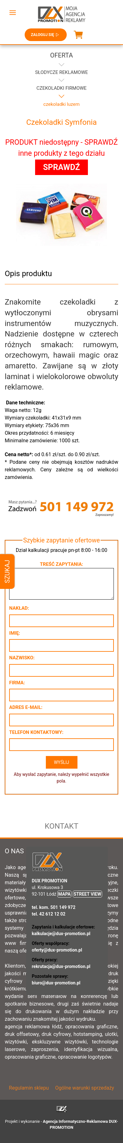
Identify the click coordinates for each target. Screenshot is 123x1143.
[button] (13, 12)
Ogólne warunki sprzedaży (84, 1088)
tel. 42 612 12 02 (48, 913)
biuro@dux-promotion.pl (56, 982)
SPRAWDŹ (61, 167)
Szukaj (7, 571)
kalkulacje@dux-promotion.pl (61, 933)
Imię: (14, 633)
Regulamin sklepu (29, 1088)
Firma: (17, 683)
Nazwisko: (22, 658)
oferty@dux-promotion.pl (57, 949)
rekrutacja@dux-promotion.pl (61, 966)
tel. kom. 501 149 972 (54, 907)
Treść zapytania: (61, 564)
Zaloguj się (45, 35)
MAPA (64, 894)
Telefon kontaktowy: (36, 732)
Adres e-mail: (25, 707)
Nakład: (19, 608)
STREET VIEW (87, 894)
